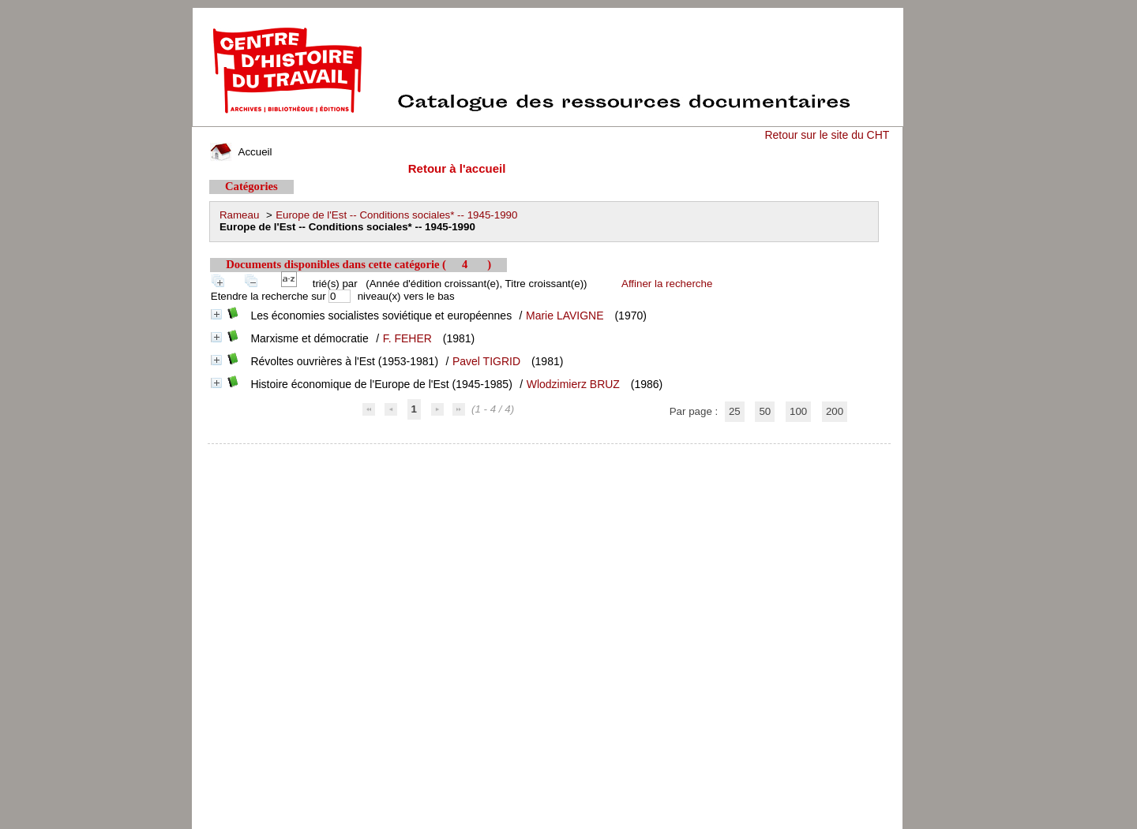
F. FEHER (407, 338)
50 (765, 411)
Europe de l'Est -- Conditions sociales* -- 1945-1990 (396, 215)
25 (735, 411)
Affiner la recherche (666, 283)
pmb (549, 454)
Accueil (240, 152)
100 (798, 411)
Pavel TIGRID (486, 361)
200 (834, 411)
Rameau (239, 215)
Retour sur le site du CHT (826, 135)
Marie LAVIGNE (565, 315)
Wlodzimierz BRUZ (573, 384)
